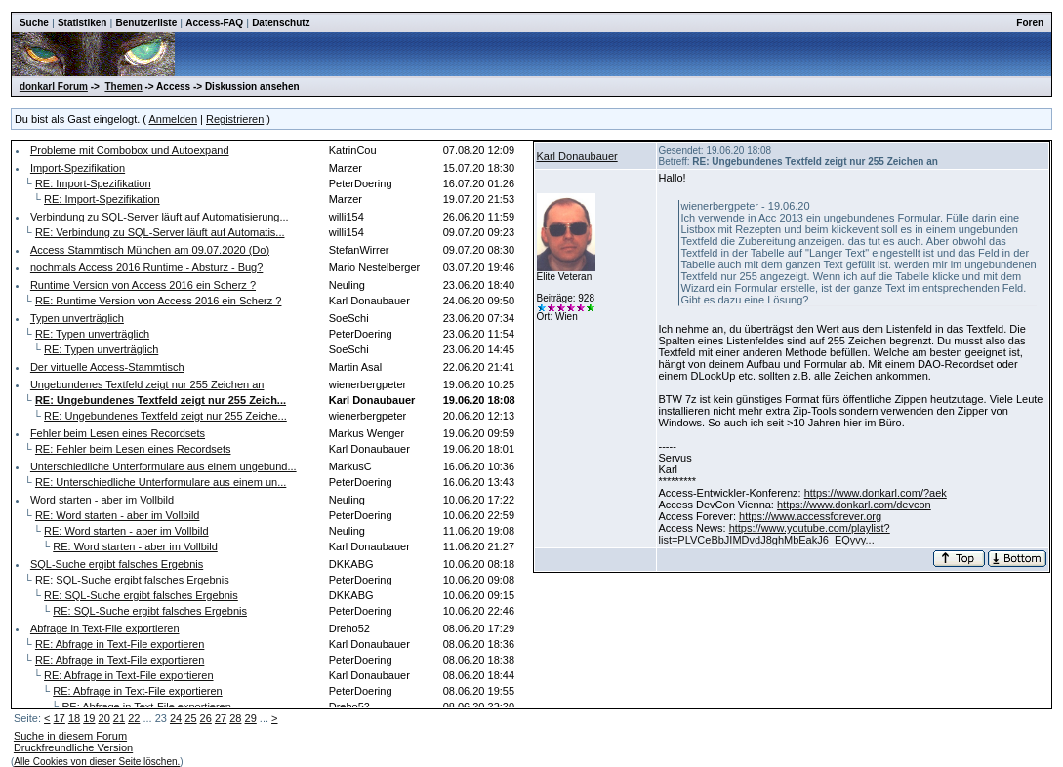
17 (59, 718)
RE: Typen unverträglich (92, 334)
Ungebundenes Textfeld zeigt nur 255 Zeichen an (147, 384)
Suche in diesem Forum (70, 736)
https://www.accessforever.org (810, 516)
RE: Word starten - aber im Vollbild (117, 515)
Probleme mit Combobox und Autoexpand (129, 150)
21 (119, 718)
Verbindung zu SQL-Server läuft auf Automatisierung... (159, 216)
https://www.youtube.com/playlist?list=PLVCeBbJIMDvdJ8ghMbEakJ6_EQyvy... (774, 533)
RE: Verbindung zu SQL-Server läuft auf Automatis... (160, 232)
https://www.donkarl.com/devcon (854, 504)
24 (176, 718)
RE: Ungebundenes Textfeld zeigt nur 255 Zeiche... (165, 416)
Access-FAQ (214, 23)
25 (190, 718)
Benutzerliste (146, 23)
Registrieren (235, 119)
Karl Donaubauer (577, 156)
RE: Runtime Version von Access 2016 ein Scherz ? (158, 300)
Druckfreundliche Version (73, 747)
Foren (1029, 23)
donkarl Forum (54, 86)
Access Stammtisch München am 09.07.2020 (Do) (149, 250)
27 (220, 718)
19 (89, 718)
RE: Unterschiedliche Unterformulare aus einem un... (160, 482)
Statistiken (82, 23)
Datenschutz (280, 23)
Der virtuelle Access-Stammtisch (107, 367)
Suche (34, 23)
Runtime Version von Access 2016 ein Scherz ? (143, 285)
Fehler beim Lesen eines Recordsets (117, 433)
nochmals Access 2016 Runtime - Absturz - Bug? (146, 267)
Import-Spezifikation (77, 168)
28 (235, 718)
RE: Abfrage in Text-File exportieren (119, 644)
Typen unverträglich (77, 318)
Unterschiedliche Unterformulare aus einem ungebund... (163, 466)
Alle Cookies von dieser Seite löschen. (97, 761)
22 (134, 718)
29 (251, 718)
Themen (123, 86)
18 (74, 718)
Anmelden (172, 119)
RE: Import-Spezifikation (93, 183)
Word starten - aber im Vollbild (102, 499)
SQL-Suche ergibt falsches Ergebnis (116, 564)
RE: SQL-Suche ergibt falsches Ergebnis (132, 579)
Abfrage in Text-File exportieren (105, 628)
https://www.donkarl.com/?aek (875, 493)
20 (104, 718)
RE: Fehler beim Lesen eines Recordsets (133, 449)
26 (206, 718)
